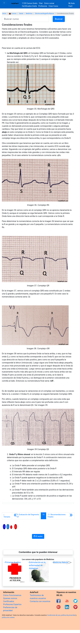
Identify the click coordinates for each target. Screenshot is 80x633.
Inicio (4, 13)
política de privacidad (68, 615)
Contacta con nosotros (40, 601)
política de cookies (8, 617)
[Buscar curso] (25, 19)
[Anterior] (26, 515)
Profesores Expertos (12, 604)
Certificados (8, 601)
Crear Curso (53, 6)
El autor (38, 536)
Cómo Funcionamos (12, 595)
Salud (21, 13)
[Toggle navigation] (4, 2)
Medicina (29, 13)
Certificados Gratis (29, 6)
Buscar (59, 18)
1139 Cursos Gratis (30, 3)
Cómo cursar (49, 3)
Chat (41, 3)
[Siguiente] (60, 515)
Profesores (42, 6)
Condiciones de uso (53, 615)
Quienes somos (10, 598)
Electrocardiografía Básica (44, 13)
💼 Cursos (12, 13)
